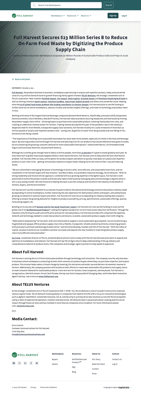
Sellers (55, 364)
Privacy (33, 387)
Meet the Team (98, 364)
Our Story (96, 359)
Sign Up (113, 15)
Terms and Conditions (48, 387)
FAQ (73, 367)
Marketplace (56, 16)
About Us (85, 16)
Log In (124, 16)
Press (94, 373)
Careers (95, 369)
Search (108, 5)
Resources (71, 16)
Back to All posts (21, 79)
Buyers (55, 359)
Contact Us (117, 359)
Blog (74, 372)
